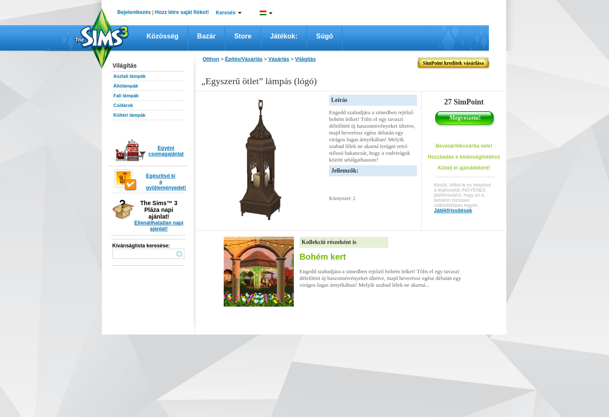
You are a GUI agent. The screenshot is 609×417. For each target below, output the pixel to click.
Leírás (339, 100)
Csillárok (123, 105)
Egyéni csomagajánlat (166, 151)
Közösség (163, 36)
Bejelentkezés (134, 12)
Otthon (211, 59)
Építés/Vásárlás (244, 59)
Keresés (226, 13)
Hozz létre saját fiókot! (182, 12)
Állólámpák (125, 85)
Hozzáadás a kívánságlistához (464, 157)
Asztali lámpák (129, 76)
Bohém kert (322, 256)
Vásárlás (278, 59)
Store (243, 36)
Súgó (324, 36)
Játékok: (284, 36)
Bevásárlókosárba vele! (464, 146)
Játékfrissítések (453, 211)
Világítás (305, 59)
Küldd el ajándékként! (464, 168)
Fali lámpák (126, 95)
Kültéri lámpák (129, 115)
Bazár (206, 36)
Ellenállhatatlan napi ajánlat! (158, 226)
